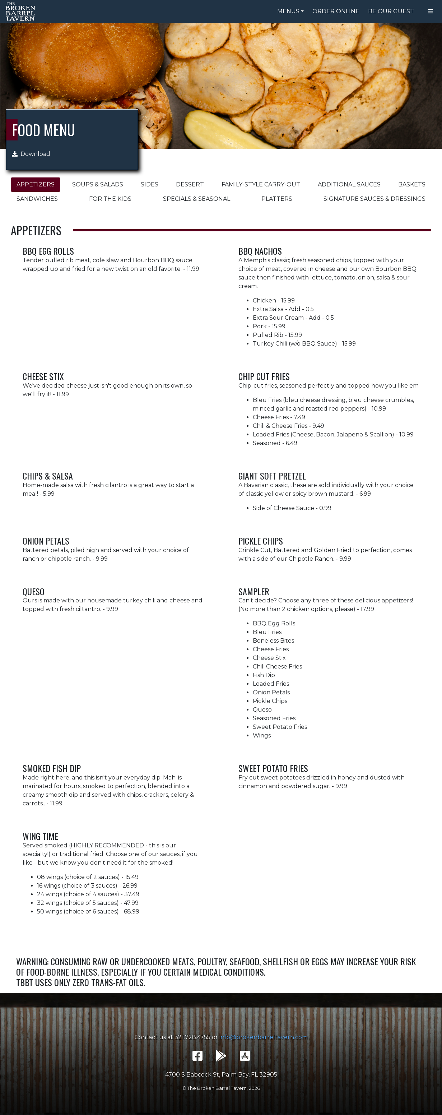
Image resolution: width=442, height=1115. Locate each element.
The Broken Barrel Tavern (21, 11)
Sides (149, 184)
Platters (276, 198)
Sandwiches (37, 198)
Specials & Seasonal (196, 198)
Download (31, 154)
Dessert (190, 184)
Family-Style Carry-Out (261, 184)
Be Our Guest (391, 11)
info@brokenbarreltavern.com (263, 1037)
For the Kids (110, 198)
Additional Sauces (349, 184)
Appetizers (36, 184)
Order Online (335, 11)
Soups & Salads (97, 184)
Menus (288, 11)
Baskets (411, 184)
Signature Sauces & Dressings (374, 198)
